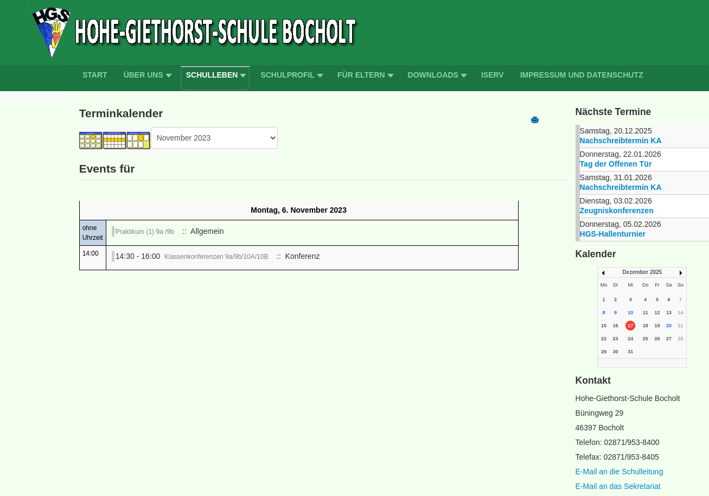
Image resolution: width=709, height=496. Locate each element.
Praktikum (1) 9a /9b (145, 232)
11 (645, 312)
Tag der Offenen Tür (616, 164)
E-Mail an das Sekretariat (618, 486)
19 (657, 325)
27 (669, 338)
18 (645, 325)
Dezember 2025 (642, 272)
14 (680, 312)
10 (630, 312)
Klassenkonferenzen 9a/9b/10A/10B (216, 256)
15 (603, 325)
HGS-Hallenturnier (613, 234)
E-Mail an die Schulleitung (619, 471)
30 (615, 351)
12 (657, 312)
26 (657, 338)
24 (630, 338)
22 (603, 338)
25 (645, 338)
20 (669, 325)
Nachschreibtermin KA (621, 140)
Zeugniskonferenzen (617, 210)
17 (630, 325)
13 (669, 312)
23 (615, 338)
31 (630, 351)
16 (615, 325)
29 (603, 351)
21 (680, 325)
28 (680, 338)
